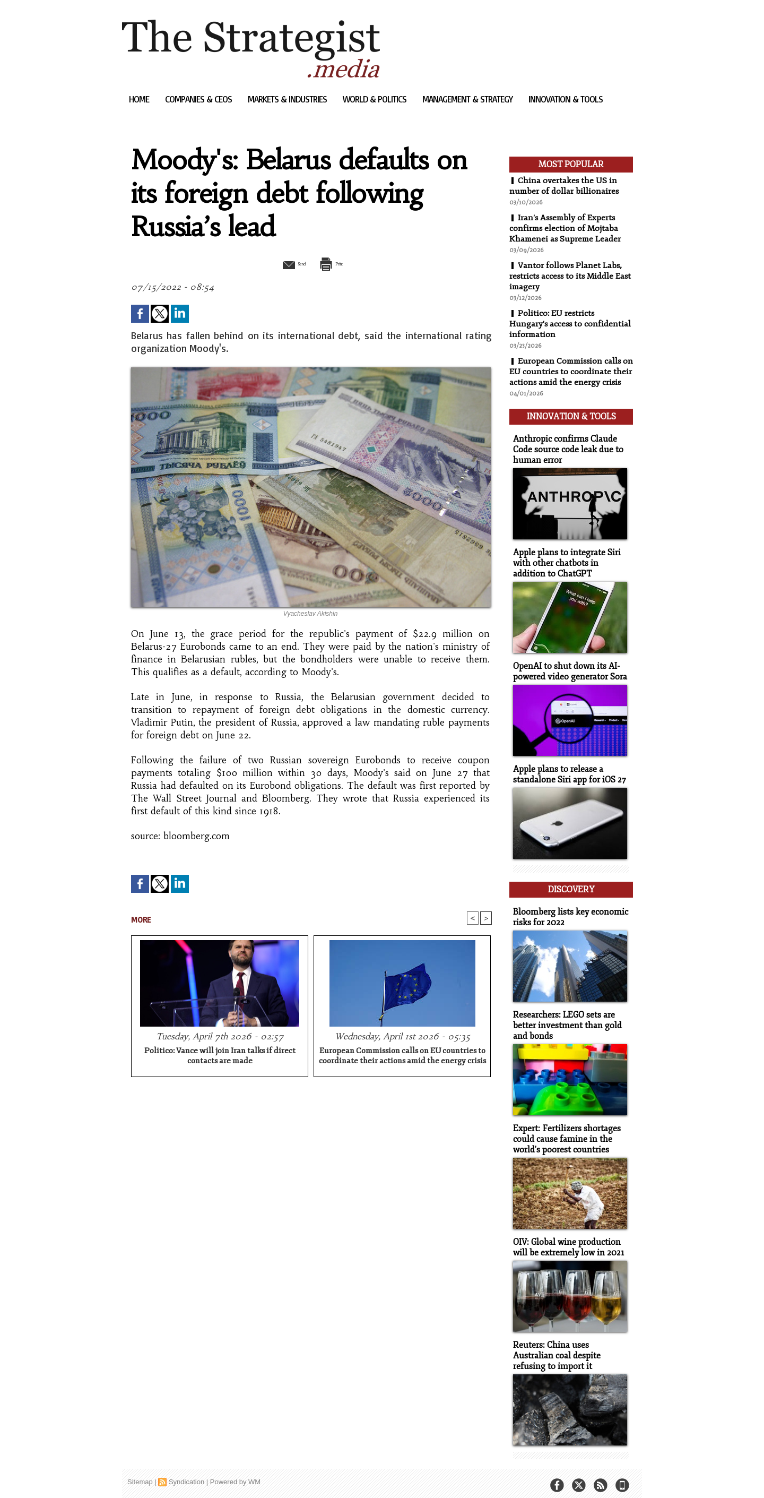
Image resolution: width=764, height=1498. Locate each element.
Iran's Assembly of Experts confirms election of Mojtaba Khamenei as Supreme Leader (566, 228)
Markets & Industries (288, 99)
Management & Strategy (468, 99)
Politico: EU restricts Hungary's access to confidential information (570, 324)
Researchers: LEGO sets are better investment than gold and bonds (563, 1023)
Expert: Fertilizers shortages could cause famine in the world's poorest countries (563, 1135)
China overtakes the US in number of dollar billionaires (564, 185)
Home (140, 99)
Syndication (186, 1474)
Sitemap (140, 1474)
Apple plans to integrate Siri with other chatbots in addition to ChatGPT (569, 568)
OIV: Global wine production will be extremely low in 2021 (565, 1242)
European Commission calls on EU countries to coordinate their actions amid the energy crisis (402, 1057)
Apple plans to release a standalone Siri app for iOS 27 (566, 777)
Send (285, 263)
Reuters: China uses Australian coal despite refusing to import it (568, 1348)
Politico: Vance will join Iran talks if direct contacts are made (220, 1057)
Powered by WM (235, 1474)
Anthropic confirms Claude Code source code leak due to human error (565, 456)
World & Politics (376, 99)
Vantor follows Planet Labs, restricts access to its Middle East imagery (566, 276)
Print (338, 263)
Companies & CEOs (199, 99)
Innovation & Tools (565, 99)
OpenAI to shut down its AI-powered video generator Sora (567, 675)
